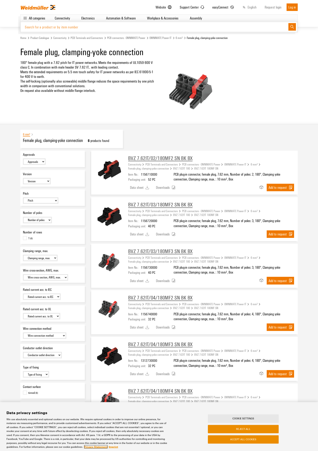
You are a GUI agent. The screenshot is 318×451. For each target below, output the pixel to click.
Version (27, 174)
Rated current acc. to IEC (37, 289)
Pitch (26, 193)
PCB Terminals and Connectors (87, 38)
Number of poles (32, 213)
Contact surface (32, 387)
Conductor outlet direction (38, 348)
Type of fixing (31, 367)
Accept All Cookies (243, 439)
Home (23, 38)
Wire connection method (37, 328)
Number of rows (32, 232)
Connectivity (60, 38)
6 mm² (179, 38)
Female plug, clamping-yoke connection (148, 168)
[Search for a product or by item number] (154, 26)
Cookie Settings (243, 418)
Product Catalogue (39, 38)
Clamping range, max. (35, 251)
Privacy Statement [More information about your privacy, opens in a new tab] (96, 447)
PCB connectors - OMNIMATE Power (126, 38)
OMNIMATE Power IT (160, 38)
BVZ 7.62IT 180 (181, 168)
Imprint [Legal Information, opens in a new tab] (113, 447)
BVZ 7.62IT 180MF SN (206, 168)
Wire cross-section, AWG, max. (41, 270)
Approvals (29, 154)
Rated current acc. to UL (37, 309)
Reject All (243, 429)
